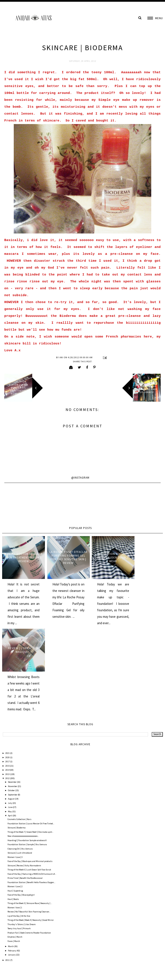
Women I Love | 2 (15, 802)
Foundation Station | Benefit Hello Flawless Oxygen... (31, 798)
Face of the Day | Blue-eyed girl (21, 810)
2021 (7, 669)
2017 (7, 677)
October (11, 706)
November (13, 702)
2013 (7, 690)
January (12, 870)
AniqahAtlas (17, 956)
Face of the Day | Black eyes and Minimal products (30, 777)
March (11, 862)
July (10, 718)
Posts (8, 937)
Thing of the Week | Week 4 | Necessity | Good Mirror (31, 836)
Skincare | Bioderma (17, 743)
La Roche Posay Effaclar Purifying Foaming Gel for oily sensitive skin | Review (62, 555)
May (10, 727)
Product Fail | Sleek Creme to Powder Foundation (29, 848)
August (11, 714)
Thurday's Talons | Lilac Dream (22, 840)
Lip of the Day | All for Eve (19, 831)
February (12, 866)
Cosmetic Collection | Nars (19, 735)
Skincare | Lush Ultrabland (20, 768)
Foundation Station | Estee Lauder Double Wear (103, 555)
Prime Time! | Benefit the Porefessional (25, 794)
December (12, 698)
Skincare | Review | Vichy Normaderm (24, 781)
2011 (7, 875)
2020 (7, 673)
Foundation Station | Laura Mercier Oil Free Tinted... (31, 739)
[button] (155, 18)
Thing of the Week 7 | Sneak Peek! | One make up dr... (30, 747)
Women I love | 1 (15, 823)
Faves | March (14, 857)
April (10, 731)
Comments (10, 945)
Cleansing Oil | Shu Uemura (20, 764)
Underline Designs (47, 956)
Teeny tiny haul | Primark (19, 844)
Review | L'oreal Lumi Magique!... (143, 555)
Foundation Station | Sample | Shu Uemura (27, 760)
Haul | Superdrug (15, 806)
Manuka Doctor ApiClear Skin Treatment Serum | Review (21, 555)
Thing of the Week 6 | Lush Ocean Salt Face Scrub (29, 785)
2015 (7, 681)
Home (82, 914)
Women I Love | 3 (15, 773)
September (13, 710)
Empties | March (15, 852)
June (10, 723)
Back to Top (156, 956)
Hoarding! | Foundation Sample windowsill (27, 756)
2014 (7, 686)
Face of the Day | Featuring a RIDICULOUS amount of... (32, 789)
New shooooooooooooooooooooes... (23, 752)
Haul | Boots (13, 815)
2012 (7, 694)
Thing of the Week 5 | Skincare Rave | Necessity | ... (30, 819)
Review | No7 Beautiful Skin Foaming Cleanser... (29, 827)
